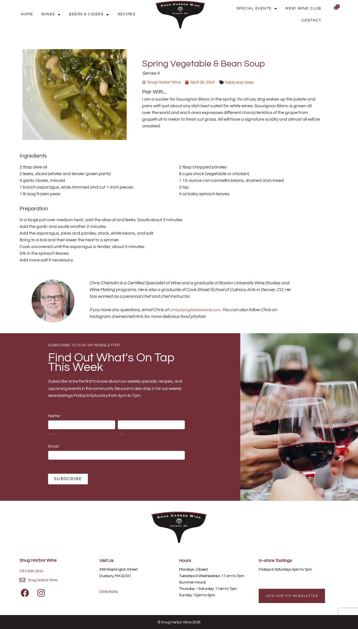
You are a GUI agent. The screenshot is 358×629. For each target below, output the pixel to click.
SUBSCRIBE (68, 479)
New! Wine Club (305, 8)
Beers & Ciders (95, 14)
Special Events (262, 9)
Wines (60, 14)
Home (41, 14)
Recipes (129, 14)
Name (55, 416)
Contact (313, 20)
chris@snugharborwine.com (197, 310)
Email (54, 446)
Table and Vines (247, 82)
